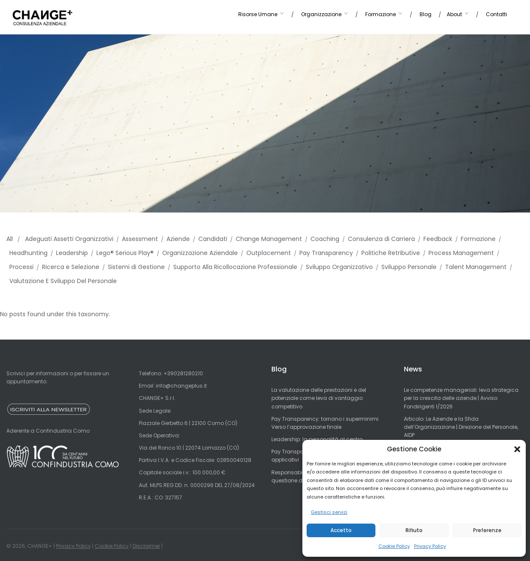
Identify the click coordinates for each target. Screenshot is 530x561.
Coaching (324, 239)
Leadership (72, 253)
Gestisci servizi (329, 512)
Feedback (437, 239)
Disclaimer (146, 546)
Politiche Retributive (390, 253)
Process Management (461, 253)
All (10, 239)
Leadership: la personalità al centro (317, 439)
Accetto (341, 530)
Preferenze (487, 530)
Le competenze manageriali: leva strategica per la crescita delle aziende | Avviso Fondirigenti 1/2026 (461, 398)
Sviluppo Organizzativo (339, 267)
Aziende (178, 239)
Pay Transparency (326, 253)
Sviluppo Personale (409, 267)
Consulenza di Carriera (381, 239)
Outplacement (268, 253)
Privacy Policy (430, 546)
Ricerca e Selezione (70, 267)
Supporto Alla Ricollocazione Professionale (235, 267)
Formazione (478, 239)
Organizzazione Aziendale (200, 253)
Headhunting (28, 253)
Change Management (269, 239)
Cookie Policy (394, 546)
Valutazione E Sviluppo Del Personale (63, 281)
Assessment (140, 239)
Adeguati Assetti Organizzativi (69, 239)
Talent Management (476, 267)
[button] (517, 449)
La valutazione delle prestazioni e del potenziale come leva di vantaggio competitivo (318, 398)
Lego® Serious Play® (125, 253)
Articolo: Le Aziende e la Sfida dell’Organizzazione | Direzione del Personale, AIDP (461, 427)
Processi (21, 267)
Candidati (212, 239)
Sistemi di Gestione (136, 267)
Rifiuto (414, 530)
